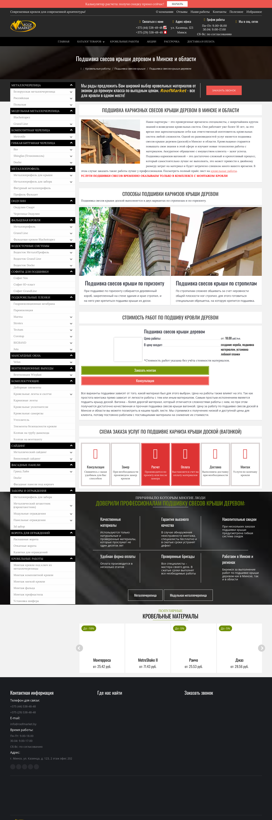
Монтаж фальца (24, 588)
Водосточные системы (30, 246)
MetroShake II (148, 648)
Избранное (254, 12)
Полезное (236, 12)
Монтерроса (102, 648)
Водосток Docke (24, 265)
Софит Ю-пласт (24, 284)
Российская (21, 98)
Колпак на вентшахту (28, 439)
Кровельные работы (124, 41)
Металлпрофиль (24, 226)
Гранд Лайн (21, 471)
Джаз (239, 648)
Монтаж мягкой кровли (29, 581)
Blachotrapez (22, 117)
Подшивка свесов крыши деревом (174, 331)
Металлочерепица (26, 85)
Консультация (170, 370)
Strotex (18, 323)
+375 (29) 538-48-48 (149, 32)
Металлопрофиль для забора (33, 181)
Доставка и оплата (200, 41)
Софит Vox (21, 278)
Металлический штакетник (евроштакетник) (32, 505)
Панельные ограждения (30, 520)
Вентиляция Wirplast (27, 374)
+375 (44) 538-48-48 (149, 27)
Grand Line (21, 124)
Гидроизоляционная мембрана (34, 303)
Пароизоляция (23, 310)
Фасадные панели (25, 465)
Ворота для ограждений (30, 533)
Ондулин (18, 201)
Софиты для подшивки (30, 271)
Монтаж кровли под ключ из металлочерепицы (33, 566)
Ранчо (193, 648)
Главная (63, 41)
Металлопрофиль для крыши (33, 175)
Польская (20, 104)
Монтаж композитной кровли (33, 575)
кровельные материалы (90, 810)
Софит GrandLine (25, 291)
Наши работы (200, 12)
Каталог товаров (89, 41)
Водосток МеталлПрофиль (31, 252)
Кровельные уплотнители (31, 407)
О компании (164, 12)
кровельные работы (224, 171)
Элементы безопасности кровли (35, 426)
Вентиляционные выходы (32, 368)
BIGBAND (20, 342)
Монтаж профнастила (28, 594)
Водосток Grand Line (27, 258)
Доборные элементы (27, 387)
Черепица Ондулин (27, 214)
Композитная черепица (30, 130)
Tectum (18, 329)
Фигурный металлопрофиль (32, 188)
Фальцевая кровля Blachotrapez (34, 239)
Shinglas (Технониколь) (29, 156)
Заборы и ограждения (28, 491)
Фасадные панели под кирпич (34, 484)
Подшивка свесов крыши (129, 68)
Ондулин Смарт (24, 207)
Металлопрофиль (25, 169)
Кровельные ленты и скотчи (33, 394)
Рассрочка (171, 41)
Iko (16, 149)
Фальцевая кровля (25, 220)
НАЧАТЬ (177, 4)
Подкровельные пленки (30, 297)
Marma (18, 316)
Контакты (219, 12)
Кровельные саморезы (28, 413)
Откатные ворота (25, 546)
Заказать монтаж (111, 370)
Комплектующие (25, 381)
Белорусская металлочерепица (34, 91)
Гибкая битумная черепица (33, 143)
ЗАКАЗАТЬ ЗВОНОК (224, 90)
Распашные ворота (26, 539)
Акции (151, 41)
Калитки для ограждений (31, 552)
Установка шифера (26, 601)
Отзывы (181, 12)
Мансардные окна (26, 355)
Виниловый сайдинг (27, 458)
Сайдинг (18, 446)
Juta (16, 349)
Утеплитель (21, 420)
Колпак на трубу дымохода (31, 433)
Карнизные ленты (26, 400)
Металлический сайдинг (30, 452)
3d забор (19, 526)
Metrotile (20, 136)
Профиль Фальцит (26, 194)
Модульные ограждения (30, 513)
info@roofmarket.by (23, 712)
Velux (17, 362)
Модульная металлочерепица (35, 111)
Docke (18, 162)
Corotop (19, 336)
